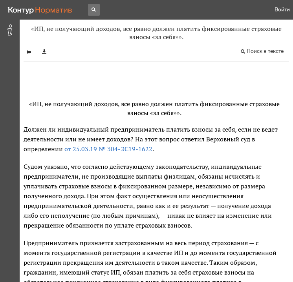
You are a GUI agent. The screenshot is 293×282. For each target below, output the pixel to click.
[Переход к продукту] (40, 10)
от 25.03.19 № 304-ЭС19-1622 (108, 149)
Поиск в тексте (265, 51)
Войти (282, 9)
